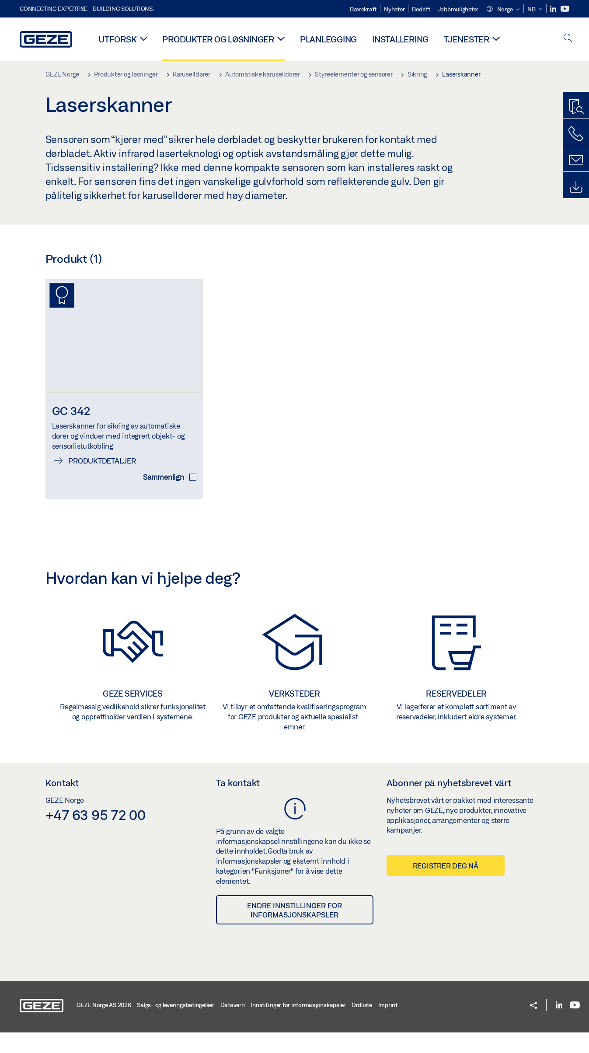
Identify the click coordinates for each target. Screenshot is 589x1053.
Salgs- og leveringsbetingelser (175, 1025)
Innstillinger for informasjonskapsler (298, 1025)
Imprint (387, 1025)
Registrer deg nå (445, 886)
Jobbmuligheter (458, 9)
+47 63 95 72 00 (95, 835)
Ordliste (362, 1025)
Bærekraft (363, 9)
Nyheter (394, 9)
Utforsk (117, 39)
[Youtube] (565, 9)
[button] (503, 9)
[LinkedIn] (554, 9)
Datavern (232, 1025)
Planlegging (328, 39)
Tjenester (466, 39)
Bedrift (421, 9)
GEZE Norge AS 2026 (104, 1025)
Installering (400, 39)
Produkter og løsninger (218, 39)
